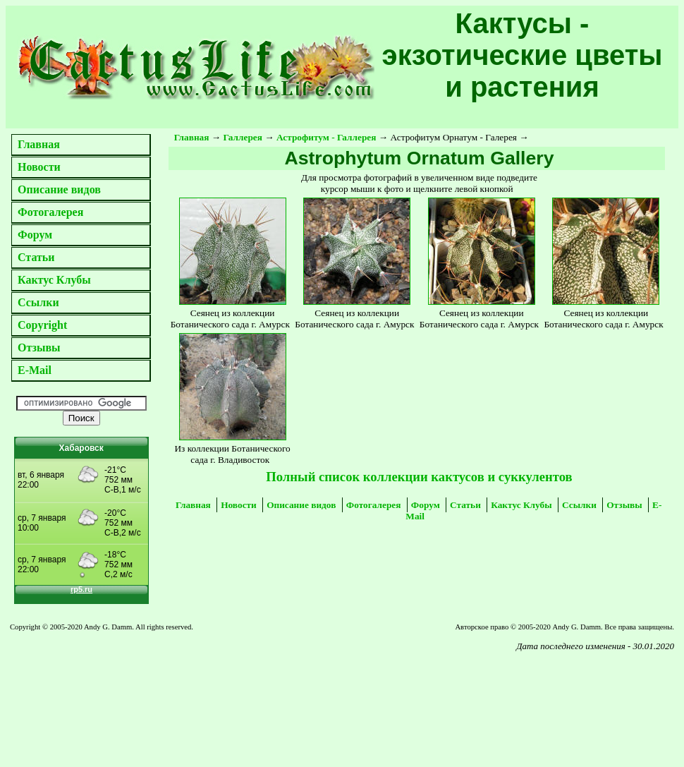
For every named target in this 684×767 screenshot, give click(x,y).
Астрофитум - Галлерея (326, 137)
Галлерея (243, 137)
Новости (39, 167)
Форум (35, 235)
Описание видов (59, 189)
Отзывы (39, 348)
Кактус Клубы (54, 280)
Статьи (36, 257)
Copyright (42, 325)
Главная (39, 144)
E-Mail (34, 370)
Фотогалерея (50, 212)
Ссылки (38, 302)
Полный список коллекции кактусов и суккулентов (419, 476)
